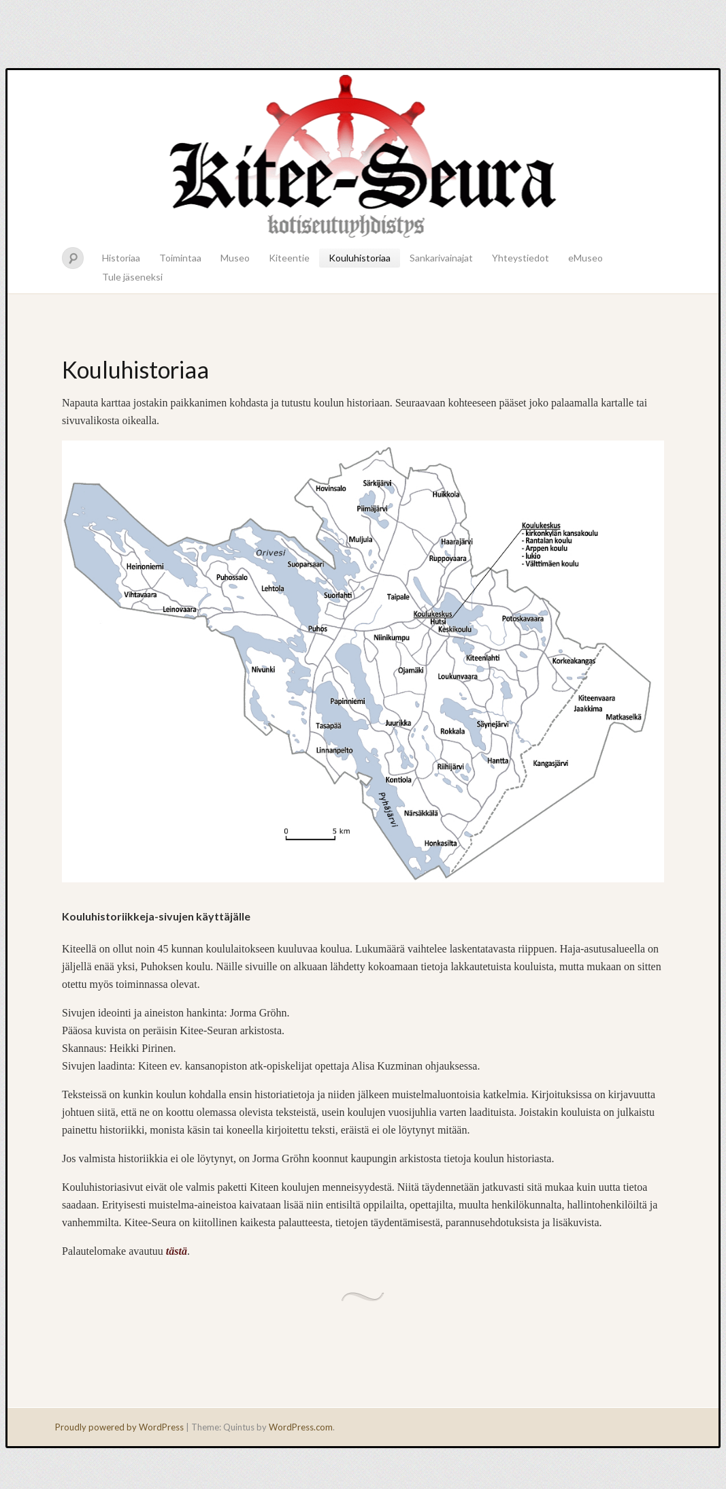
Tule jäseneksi (132, 277)
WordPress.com (301, 1427)
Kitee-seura (363, 155)
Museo (235, 257)
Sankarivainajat (441, 257)
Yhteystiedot (520, 257)
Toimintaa (180, 257)
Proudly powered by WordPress (119, 1427)
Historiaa (121, 257)
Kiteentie (289, 257)
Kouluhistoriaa (360, 257)
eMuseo (585, 257)
